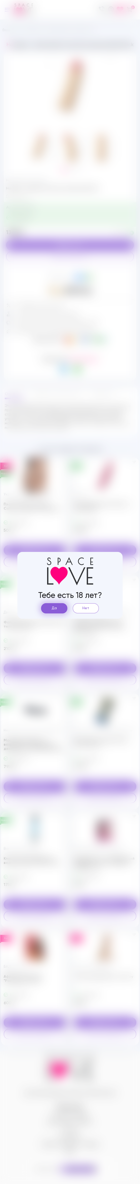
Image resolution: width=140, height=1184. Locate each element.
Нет (85, 608)
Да (54, 608)
